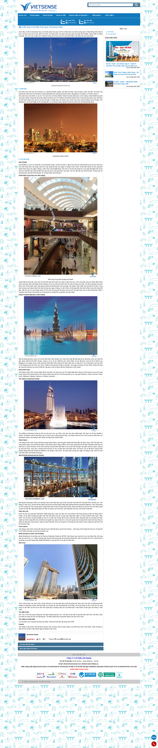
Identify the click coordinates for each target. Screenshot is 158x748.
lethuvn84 (66, 23)
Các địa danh (112, 34)
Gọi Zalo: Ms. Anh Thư (63, 21)
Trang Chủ (43, 6)
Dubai (59, 85)
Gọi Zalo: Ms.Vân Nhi (81, 21)
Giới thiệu (111, 32)
